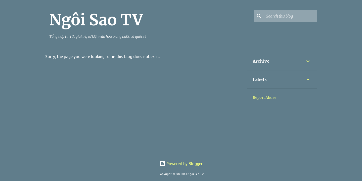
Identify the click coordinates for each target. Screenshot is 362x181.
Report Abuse (264, 97)
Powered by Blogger (181, 163)
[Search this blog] (290, 16)
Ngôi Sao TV (96, 20)
